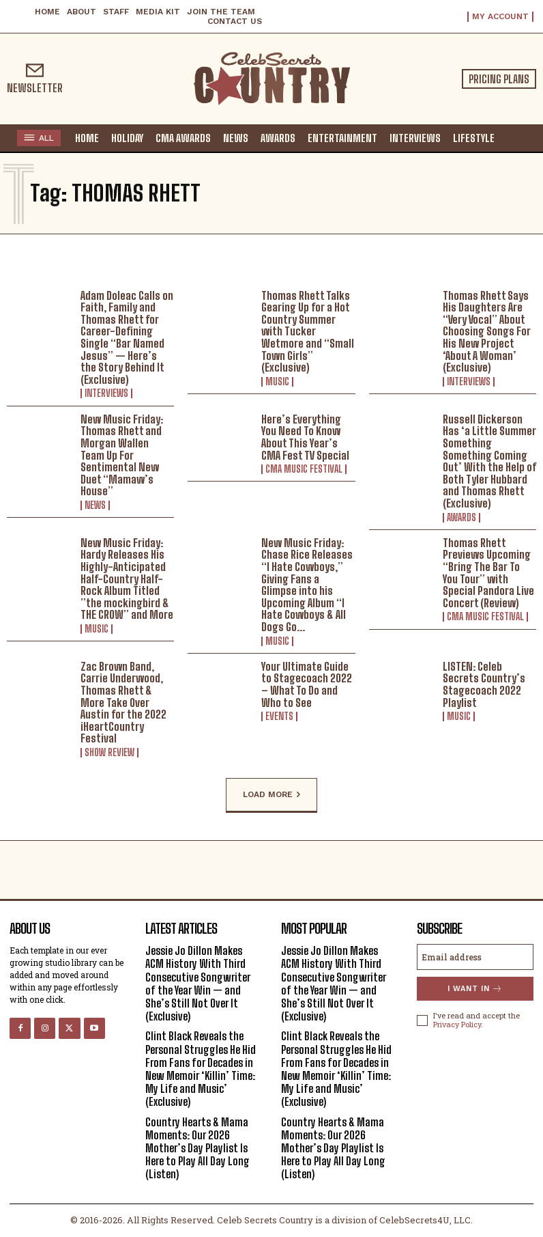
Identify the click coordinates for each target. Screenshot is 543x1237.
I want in (475, 989)
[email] (475, 957)
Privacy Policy (457, 1024)
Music (277, 382)
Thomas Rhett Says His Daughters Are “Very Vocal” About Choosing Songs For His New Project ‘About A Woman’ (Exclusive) (487, 331)
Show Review (109, 753)
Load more (271, 795)
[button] (512, 137)
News (95, 505)
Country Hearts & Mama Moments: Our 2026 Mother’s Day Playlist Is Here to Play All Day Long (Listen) (197, 1148)
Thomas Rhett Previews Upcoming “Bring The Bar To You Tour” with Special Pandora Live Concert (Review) (488, 572)
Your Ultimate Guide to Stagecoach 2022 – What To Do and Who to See (306, 684)
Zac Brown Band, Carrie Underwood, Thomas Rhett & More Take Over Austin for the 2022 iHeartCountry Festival (123, 702)
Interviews (106, 393)
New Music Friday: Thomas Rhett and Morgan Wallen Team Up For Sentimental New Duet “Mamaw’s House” (121, 455)
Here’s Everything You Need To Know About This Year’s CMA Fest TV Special (305, 437)
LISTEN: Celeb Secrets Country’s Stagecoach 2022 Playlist (484, 684)
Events (279, 716)
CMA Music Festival (303, 469)
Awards (461, 518)
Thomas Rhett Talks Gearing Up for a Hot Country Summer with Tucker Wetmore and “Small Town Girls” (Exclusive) (307, 331)
